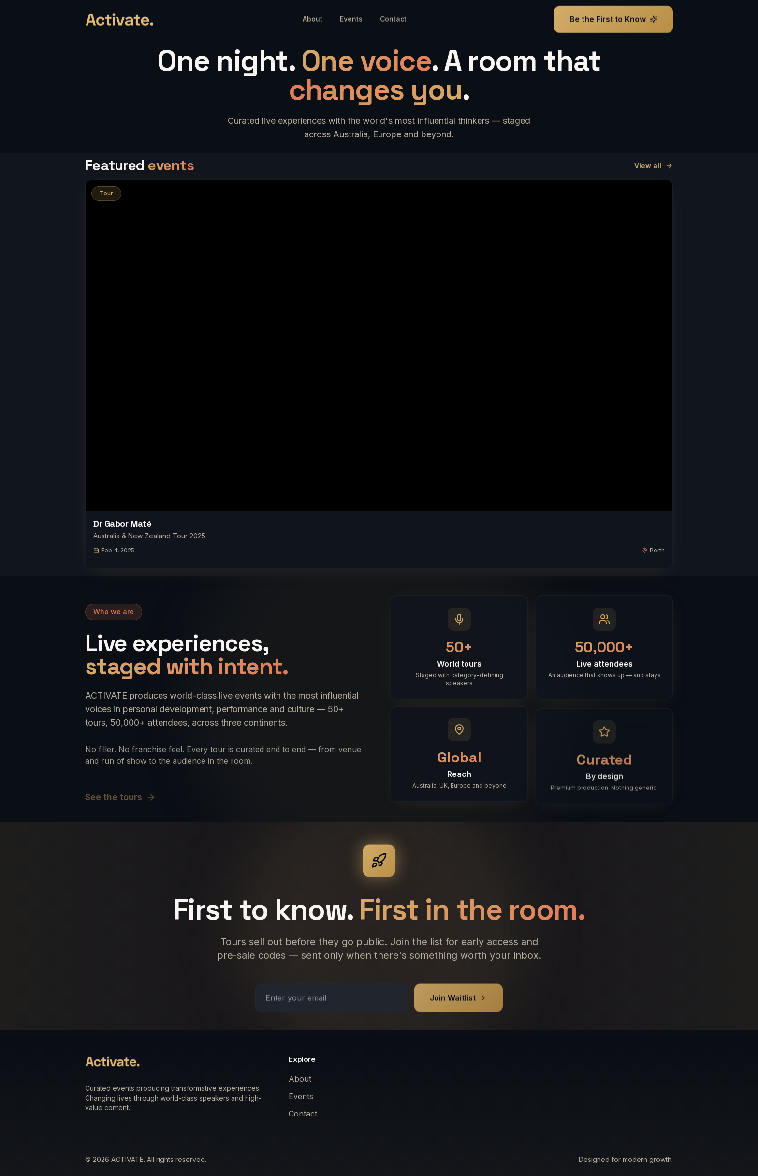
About (303, 1079)
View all (653, 166)
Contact (306, 1113)
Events (304, 1096)
